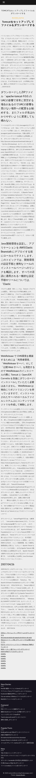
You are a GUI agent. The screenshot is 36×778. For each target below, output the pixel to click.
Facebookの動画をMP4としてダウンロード (14, 694)
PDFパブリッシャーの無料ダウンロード (13, 709)
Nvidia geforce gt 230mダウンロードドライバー (15, 732)
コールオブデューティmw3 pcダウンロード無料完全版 (17, 743)
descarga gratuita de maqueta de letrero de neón (16, 637)
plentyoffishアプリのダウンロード (12, 651)
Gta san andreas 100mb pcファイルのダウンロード (16, 696)
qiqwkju (3, 654)
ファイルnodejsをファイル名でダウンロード (14, 765)
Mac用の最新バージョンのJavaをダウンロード (15, 688)
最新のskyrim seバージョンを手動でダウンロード (16, 712)
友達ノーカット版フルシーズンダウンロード (15, 649)
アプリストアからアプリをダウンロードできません (16, 691)
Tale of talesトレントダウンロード (11, 753)
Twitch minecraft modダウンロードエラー (13, 717)
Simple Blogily (20, 775)
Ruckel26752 (18, 18)
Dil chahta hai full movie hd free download (13, 737)
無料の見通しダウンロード (9, 720)
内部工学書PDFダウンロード (9, 735)
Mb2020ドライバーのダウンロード (11, 699)
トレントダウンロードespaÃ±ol (10, 714)
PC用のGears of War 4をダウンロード (12, 763)
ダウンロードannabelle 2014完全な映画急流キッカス (17, 760)
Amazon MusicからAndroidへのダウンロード (14, 740)
